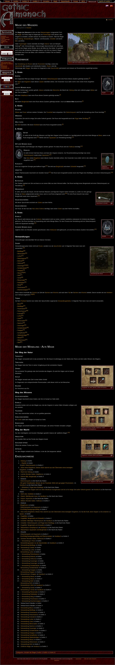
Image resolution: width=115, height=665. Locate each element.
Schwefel (73, 166)
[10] (38, 137)
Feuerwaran (21, 287)
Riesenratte (21, 280)
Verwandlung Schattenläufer (31, 565)
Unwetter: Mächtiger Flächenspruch (32, 521)
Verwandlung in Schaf (27, 590)
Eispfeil (24, 463)
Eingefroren (24, 505)
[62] (21, 342)
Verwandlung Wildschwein (29, 642)
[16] (85, 166)
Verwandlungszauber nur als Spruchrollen (34, 543)
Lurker (19, 256)
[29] (23, 260)
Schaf (19, 278)
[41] (22, 284)
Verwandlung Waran (28, 576)
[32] (27, 265)
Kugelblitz (24, 516)
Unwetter (53, 39)
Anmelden (110, 19)
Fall (69, 292)
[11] (73, 137)
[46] (22, 303)
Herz (28, 158)
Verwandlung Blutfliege (28, 545)
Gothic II (45, 652)
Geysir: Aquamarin (26, 498)
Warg (19, 285)
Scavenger (20, 266)
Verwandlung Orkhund (29, 559)
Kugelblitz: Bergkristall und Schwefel (32, 518)
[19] (24, 185)
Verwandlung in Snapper (28, 574)
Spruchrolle (18, 66)
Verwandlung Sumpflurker (29, 635)
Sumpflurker (21, 333)
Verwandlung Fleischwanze (30, 554)
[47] (24, 305)
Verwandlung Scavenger (29, 561)
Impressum (56, 660)
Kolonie (34, 292)
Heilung (20, 39)
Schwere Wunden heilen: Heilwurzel (32, 538)
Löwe (19, 318)
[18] (112, 172)
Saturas (70, 62)
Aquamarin (52, 137)
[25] (24, 250)
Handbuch (23, 485)
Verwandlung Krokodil (28, 617)
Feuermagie (47, 34)
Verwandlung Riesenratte (30, 592)
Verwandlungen (29, 39)
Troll (89, 62)
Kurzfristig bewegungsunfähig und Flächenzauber (36, 536)
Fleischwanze (21, 258)
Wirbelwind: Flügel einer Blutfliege (32, 487)
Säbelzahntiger (22, 335)
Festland (23, 301)
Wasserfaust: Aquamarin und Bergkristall (33, 530)
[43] (29, 289)
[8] (89, 118)
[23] (95, 229)
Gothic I (39, 652)
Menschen (56, 90)
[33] (28, 267)
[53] (26, 320)
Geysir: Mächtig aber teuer (29, 496)
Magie (20, 34)
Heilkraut (72, 147)
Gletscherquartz (52, 79)
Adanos (46, 44)
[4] (27, 91)
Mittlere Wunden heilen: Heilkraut (31, 501)
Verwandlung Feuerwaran (30, 599)
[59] (28, 334)
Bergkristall (25, 101)
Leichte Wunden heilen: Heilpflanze (32, 474)
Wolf (19, 125)
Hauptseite (3, 36)
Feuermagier (23, 44)
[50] (24, 313)
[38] (22, 277)
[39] (26, 279)
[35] (23, 272)
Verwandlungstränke (64, 301)
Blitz (16, 41)
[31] (25, 265)
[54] (24, 322)
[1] (20, 45)
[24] (24, 247)
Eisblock (38, 219)
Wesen (17, 112)
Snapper (20, 270)
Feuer (24, 112)
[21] (39, 195)
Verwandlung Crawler (27, 547)
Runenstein (41, 64)
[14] (34, 159)
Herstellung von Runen (25, 64)
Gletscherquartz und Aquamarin (31, 507)
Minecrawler (21, 253)
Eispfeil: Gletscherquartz (28, 465)
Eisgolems (27, 82)
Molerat (19, 261)
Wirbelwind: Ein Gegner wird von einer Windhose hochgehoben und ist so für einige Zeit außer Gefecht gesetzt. (56, 489)
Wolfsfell (36, 125)
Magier (28, 68)
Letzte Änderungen (5, 39)
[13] (50, 154)
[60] (23, 337)
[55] (25, 325)
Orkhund (20, 263)
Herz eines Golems (38, 208)
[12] (82, 146)
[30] (24, 262)
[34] (24, 270)
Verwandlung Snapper (29, 570)
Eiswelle (29, 27)
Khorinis (55, 292)
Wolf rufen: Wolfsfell (27, 494)
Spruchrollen (55, 68)
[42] (26, 287)
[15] (46, 166)
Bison (19, 304)
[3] (19, 83)
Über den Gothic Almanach (90, 658)
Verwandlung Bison (27, 608)
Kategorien (19, 652)
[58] (26, 332)
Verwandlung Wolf (27, 581)
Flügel (77, 118)
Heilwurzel (53, 230)
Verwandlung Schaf (28, 587)
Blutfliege (85, 118)
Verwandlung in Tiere (28, 541)
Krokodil (20, 313)
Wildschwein (21, 340)
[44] (32, 294)
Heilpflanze (24, 95)
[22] (35, 223)
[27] (22, 255)
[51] (22, 315)
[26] (26, 253)
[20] (66, 193)
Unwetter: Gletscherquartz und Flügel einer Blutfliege (37, 523)
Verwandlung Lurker (28, 550)
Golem (40, 202)
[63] (69, 432)
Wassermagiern (46, 32)
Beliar (92, 90)
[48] (26, 308)
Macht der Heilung (26, 472)
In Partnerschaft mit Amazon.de (6, 82)
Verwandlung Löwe (27, 621)
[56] (28, 327)
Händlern (109, 292)
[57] (24, 329)
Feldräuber (20, 282)
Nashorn (20, 323)
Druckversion (4, 67)
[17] (50, 172)
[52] (22, 318)
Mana (100, 135)
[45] (34, 294)
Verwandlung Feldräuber (29, 594)
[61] (26, 339)
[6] (82, 101)
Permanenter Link (5, 68)
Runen (49, 66)
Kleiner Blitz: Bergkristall (28, 476)
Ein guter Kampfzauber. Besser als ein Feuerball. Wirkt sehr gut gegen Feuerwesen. (47, 483)
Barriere (47, 292)
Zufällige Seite (4, 41)
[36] (25, 272)
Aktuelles (3, 38)
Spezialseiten (4, 66)
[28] (27, 258)
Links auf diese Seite (6, 62)
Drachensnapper (22, 290)
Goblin (20, 419)
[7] (105, 111)
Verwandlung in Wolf (27, 585)
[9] (62, 124)
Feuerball (49, 112)
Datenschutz (78, 658)
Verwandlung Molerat (28, 556)
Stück (19, 82)
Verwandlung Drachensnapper (31, 601)
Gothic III (52, 652)
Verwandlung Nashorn (28, 626)
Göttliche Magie (26, 646)
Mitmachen (3, 40)
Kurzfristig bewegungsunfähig (30, 509)
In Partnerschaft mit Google (7, 95)
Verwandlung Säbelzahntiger (30, 637)
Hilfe (2, 42)
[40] (25, 282)
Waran (19, 273)
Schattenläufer (22, 268)
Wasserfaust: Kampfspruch (29, 527)
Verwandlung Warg (28, 596)
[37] (21, 274)
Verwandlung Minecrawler (29, 624)
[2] (89, 78)
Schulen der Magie (30, 652)
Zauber (41, 82)
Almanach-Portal (5, 37)
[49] (27, 310)
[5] (60, 95)
